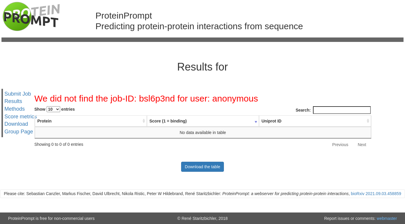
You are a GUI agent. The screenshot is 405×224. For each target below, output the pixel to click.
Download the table (202, 166)
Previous (340, 144)
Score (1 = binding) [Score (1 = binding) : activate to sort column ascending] (168, 121)
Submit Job (17, 94)
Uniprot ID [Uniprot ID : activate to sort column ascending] (272, 121)
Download (16, 124)
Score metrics (20, 117)
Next (362, 144)
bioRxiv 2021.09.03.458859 (376, 193)
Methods (14, 109)
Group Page (18, 132)
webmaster (387, 218)
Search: (333, 110)
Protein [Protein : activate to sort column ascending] (44, 121)
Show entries (55, 109)
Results (13, 101)
